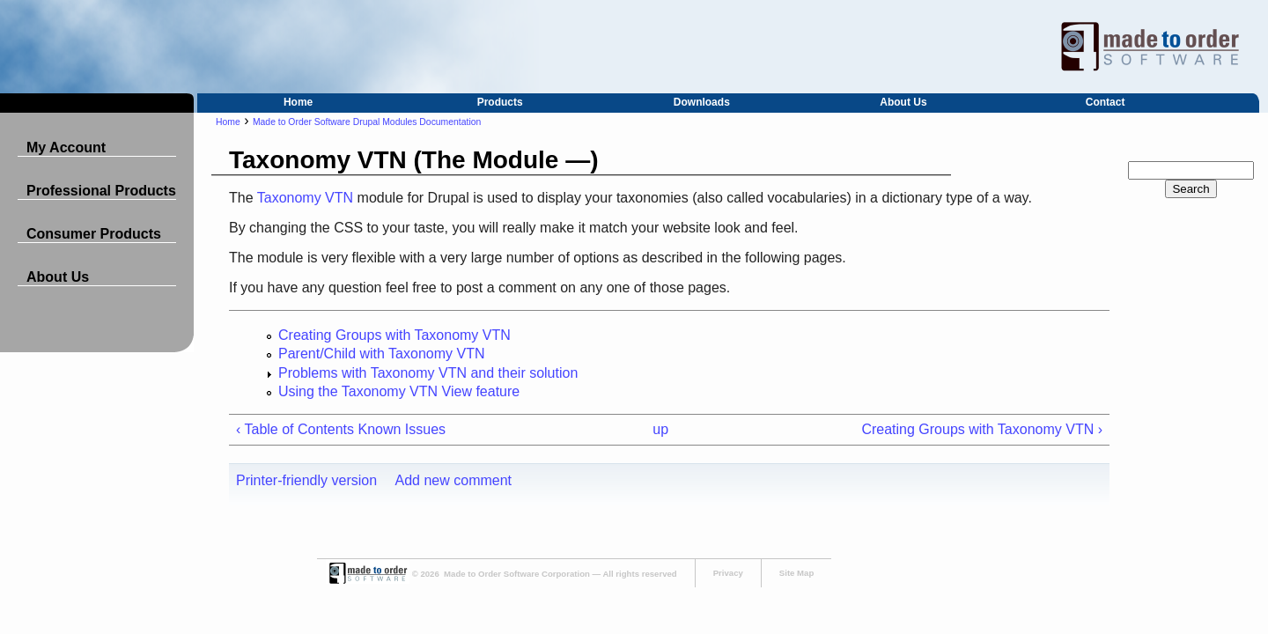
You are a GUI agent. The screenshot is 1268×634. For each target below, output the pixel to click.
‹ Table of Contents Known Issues (341, 429)
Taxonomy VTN (305, 197)
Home (298, 102)
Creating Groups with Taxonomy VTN (394, 335)
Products (500, 102)
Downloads (702, 102)
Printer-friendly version (306, 480)
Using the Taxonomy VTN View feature (399, 391)
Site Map (796, 573)
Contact (1105, 102)
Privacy (728, 573)
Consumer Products (93, 233)
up (660, 429)
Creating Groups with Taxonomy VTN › (981, 429)
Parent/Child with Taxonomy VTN (381, 353)
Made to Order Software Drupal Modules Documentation (367, 122)
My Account (66, 147)
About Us (903, 102)
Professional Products (101, 190)
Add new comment (453, 480)
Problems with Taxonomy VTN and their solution (428, 372)
